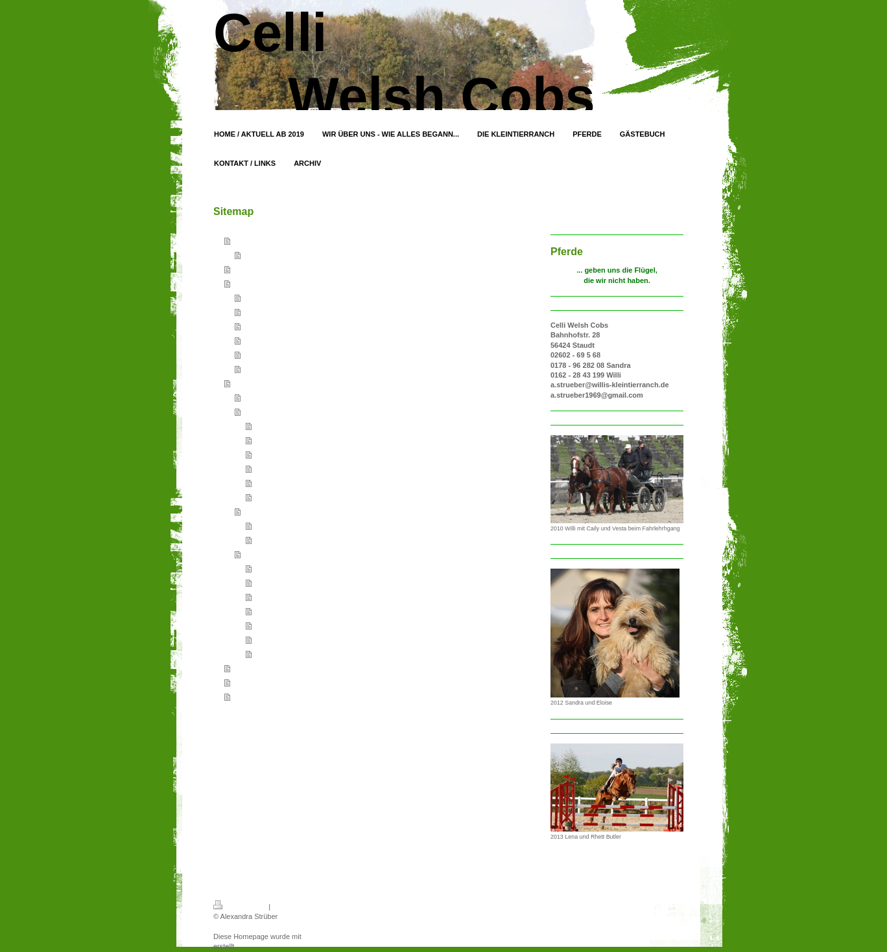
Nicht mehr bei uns (273, 554)
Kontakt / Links (258, 682)
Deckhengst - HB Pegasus (296, 582)
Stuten (253, 411)
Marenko (268, 611)
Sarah (263, 625)
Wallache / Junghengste (281, 511)
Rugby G (268, 482)
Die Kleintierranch (263, 283)
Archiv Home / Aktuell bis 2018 (291, 254)
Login (499, 905)
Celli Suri (268, 468)
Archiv (244, 696)
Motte (263, 454)
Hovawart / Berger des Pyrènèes (294, 326)
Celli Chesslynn (278, 425)
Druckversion (239, 907)
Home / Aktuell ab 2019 (271, 240)
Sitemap (285, 907)
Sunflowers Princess (286, 639)
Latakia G (269, 497)
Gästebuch (251, 668)
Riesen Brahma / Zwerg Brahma (294, 340)
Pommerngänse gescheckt (285, 368)
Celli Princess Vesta (285, 596)
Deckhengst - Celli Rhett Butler (291, 397)
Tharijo (265, 568)
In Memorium (264, 311)
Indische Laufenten (273, 354)
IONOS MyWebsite (333, 936)
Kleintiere (258, 297)
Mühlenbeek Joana (284, 440)
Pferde (244, 383)
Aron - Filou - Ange (284, 653)
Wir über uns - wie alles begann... (289, 269)
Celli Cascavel (277, 525)
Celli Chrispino (277, 539)
